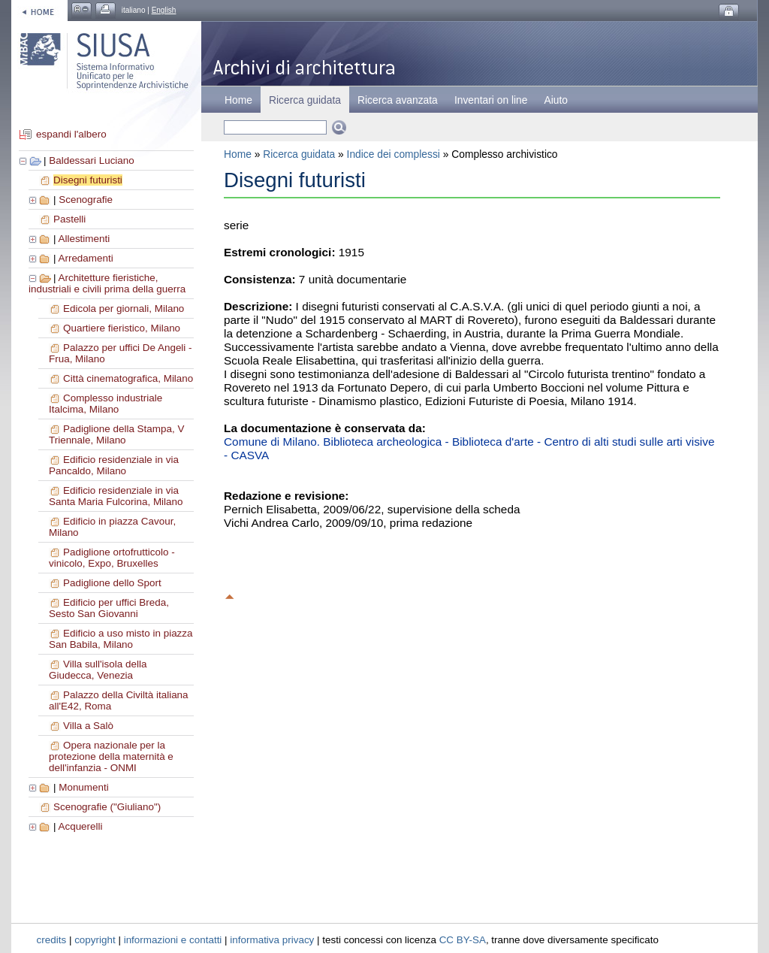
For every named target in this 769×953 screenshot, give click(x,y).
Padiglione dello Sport (112, 582)
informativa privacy (272, 939)
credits (52, 939)
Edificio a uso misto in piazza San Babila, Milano (121, 639)
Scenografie (86, 199)
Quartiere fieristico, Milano (121, 328)
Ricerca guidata (299, 154)
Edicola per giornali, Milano (123, 308)
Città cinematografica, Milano (128, 378)
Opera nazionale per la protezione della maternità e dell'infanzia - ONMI (111, 756)
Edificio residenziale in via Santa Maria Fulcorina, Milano (116, 496)
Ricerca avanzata (397, 100)
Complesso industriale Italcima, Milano (105, 403)
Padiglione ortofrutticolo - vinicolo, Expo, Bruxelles (112, 557)
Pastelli (69, 219)
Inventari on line (491, 100)
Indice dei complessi (393, 154)
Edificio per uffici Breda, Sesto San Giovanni (109, 608)
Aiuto (556, 100)
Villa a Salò (88, 725)
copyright (95, 939)
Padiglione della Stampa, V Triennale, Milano (116, 434)
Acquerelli (80, 826)
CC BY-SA (462, 939)
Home (238, 100)
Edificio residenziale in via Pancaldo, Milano (114, 465)
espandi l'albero (71, 134)
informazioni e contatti (173, 939)
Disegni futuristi (87, 180)
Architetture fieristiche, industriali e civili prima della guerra (107, 283)
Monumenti (83, 787)
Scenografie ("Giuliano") (107, 806)
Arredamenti (85, 258)
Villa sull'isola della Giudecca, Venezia (97, 669)
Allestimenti (84, 238)
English (164, 10)
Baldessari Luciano (91, 160)
